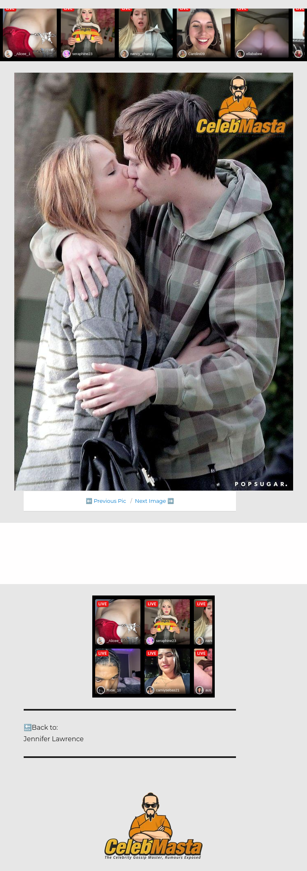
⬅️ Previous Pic (106, 501)
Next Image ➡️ (154, 501)
